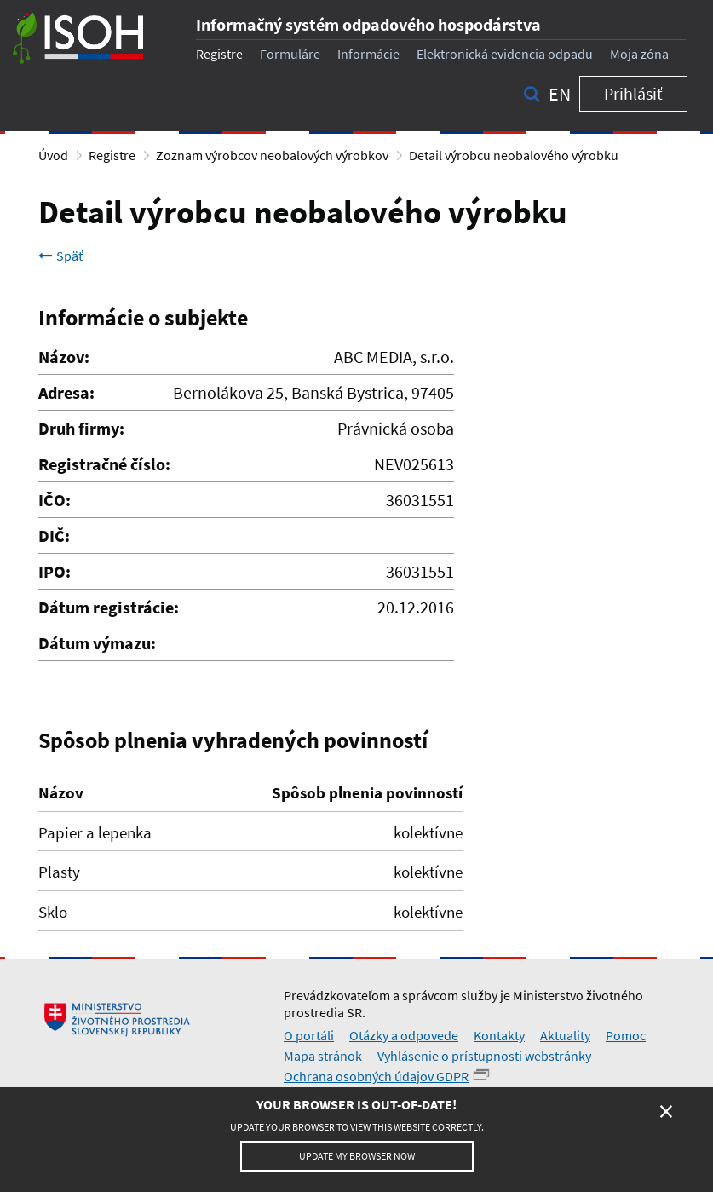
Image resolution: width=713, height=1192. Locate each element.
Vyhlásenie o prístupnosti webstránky (484, 1055)
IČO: (54, 499)
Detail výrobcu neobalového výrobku (513, 155)
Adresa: (66, 392)
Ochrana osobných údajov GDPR (376, 1076)
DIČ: (54, 535)
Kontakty (499, 1035)
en (560, 94)
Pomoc (626, 1035)
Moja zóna (639, 53)
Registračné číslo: (104, 464)
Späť (60, 255)
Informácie (368, 53)
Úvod (53, 155)
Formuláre (290, 53)
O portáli (309, 1035)
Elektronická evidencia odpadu (505, 53)
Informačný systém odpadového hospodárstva (368, 24)
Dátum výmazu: (97, 643)
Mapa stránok (323, 1055)
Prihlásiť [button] (633, 93)
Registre (219, 53)
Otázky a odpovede (403, 1035)
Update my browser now (357, 1155)
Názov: (63, 356)
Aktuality (565, 1035)
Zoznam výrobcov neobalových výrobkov (272, 155)
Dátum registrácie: (108, 607)
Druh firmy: (81, 428)
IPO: (54, 571)
